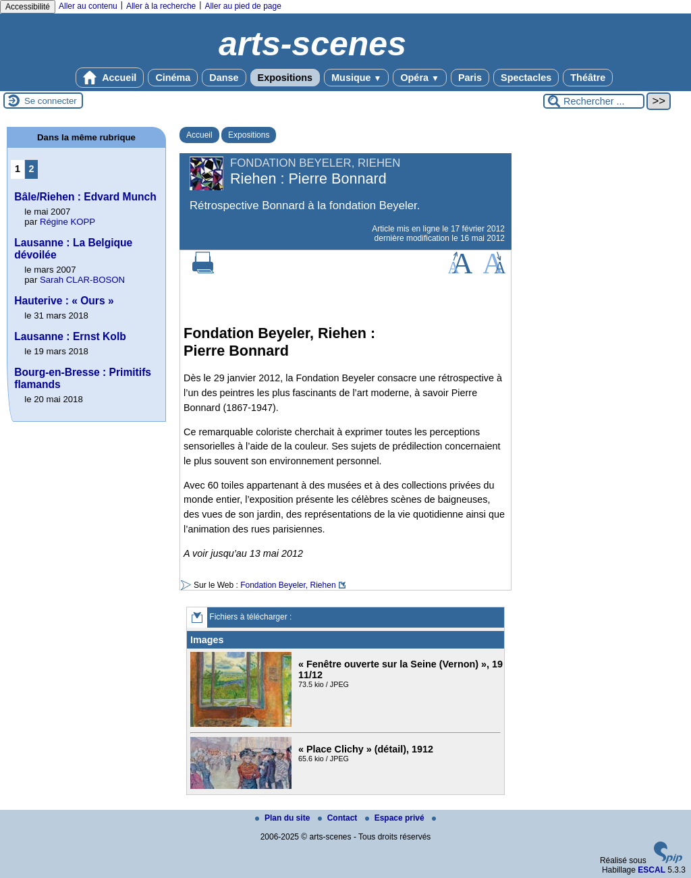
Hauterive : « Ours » (63, 300)
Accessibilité (27, 6)
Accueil (110, 77)
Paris (470, 77)
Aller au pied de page (242, 6)
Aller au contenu (88, 6)
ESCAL (651, 870)
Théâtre (587, 77)
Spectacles (526, 77)
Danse (223, 77)
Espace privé (395, 818)
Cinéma (172, 77)
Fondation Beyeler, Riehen (287, 585)
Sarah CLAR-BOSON (82, 280)
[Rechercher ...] (593, 101)
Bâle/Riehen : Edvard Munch (85, 196)
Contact (339, 818)
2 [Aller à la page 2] (31, 168)
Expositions (285, 77)
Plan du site (283, 818)
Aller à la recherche (161, 6)
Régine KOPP (67, 222)
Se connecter (50, 101)
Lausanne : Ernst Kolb (70, 336)
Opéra (419, 77)
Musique (356, 77)
